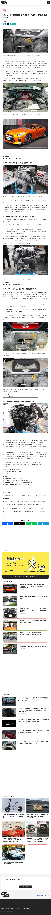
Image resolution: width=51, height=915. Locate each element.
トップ (3, 872)
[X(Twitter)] (45, 895)
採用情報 (28, 908)
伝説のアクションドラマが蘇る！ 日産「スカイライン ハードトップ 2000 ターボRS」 (25, 501)
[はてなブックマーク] (14, 24)
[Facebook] (4, 24)
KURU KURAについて (5, 908)
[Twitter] (8, 24)
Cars (7, 872)
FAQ (32, 908)
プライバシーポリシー (20, 908)
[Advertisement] (25, 665)
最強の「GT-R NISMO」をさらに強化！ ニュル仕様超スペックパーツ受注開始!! (24, 508)
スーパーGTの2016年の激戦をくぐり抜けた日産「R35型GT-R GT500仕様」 (23, 505)
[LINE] (11, 24)
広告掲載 (12, 908)
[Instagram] (48, 895)
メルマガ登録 (27, 886)
